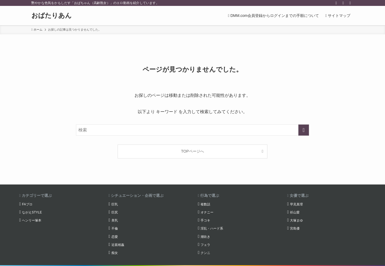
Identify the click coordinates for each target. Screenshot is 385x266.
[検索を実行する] (303, 130)
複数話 (205, 204)
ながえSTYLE (32, 212)
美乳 (114, 220)
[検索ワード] (192, 130)
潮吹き (205, 237)
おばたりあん (51, 15)
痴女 (114, 253)
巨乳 (114, 204)
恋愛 (114, 237)
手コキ (205, 220)
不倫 (114, 228)
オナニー (207, 212)
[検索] (350, 3)
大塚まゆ (296, 220)
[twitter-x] (336, 3)
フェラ (205, 245)
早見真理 (296, 204)
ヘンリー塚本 (31, 220)
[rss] (343, 3)
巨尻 (114, 212)
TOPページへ (192, 151)
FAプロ (27, 204)
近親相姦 (117, 245)
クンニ (205, 253)
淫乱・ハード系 (212, 228)
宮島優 (295, 228)
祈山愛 (295, 212)
